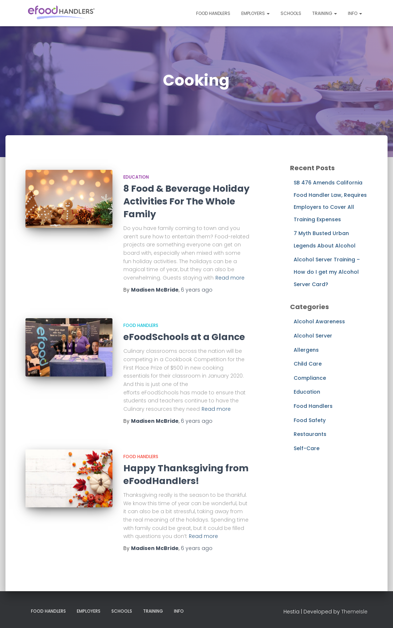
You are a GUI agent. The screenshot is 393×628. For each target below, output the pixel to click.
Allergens (306, 350)
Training (324, 13)
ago (197, 289)
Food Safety (310, 420)
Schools (291, 13)
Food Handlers (213, 13)
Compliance (310, 378)
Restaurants (310, 434)
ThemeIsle (354, 611)
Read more (230, 277)
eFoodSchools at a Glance (184, 337)
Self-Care (306, 448)
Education (136, 177)
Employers (255, 13)
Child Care (308, 363)
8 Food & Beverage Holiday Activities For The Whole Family (186, 201)
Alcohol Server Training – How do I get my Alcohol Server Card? (327, 272)
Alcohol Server (313, 335)
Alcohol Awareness (319, 321)
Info (355, 13)
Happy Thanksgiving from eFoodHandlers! (186, 474)
